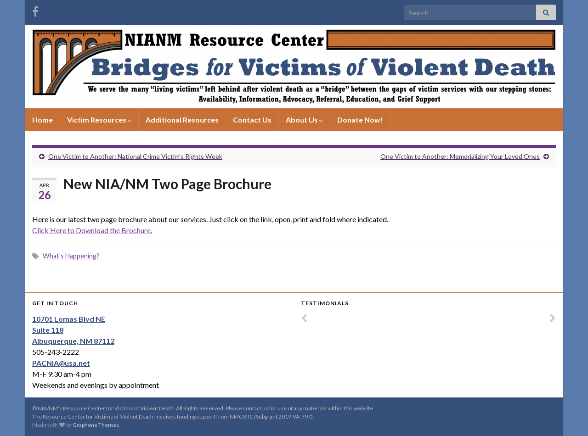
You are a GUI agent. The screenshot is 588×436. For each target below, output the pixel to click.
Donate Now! (360, 119)
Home (42, 119)
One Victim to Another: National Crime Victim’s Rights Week (135, 156)
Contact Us (252, 119)
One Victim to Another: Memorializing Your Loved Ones (460, 156)
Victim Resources (99, 119)
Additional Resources (182, 119)
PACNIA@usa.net (61, 362)
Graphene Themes (96, 424)
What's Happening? (71, 256)
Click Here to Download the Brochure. (92, 230)
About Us (304, 119)
